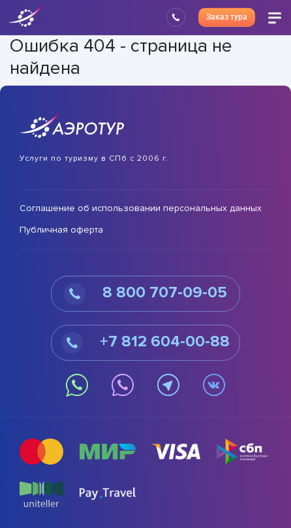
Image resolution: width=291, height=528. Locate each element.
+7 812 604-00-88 (145, 343)
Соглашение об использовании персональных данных (141, 208)
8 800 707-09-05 (145, 294)
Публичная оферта (61, 230)
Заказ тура (226, 17)
